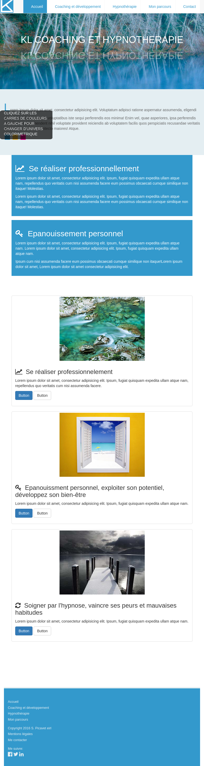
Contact (189, 6)
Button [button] (24, 395)
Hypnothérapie (125, 6)
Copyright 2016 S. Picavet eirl (29, 728)
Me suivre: (15, 749)
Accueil (37, 6)
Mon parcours (160, 6)
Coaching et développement (78, 6)
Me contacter (17, 740)
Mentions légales (20, 734)
